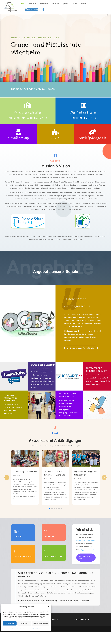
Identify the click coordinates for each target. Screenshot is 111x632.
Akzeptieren (10, 623)
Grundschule (32, 4)
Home (22, 4)
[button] (48, 607)
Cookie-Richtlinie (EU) (81, 620)
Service (74, 4)
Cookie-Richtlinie (16, 628)
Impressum (38, 628)
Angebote (65, 4)
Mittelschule (44, 4)
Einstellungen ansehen (40, 623)
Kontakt (83, 4)
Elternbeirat (55, 4)
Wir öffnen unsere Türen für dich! (81, 348)
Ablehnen (24, 623)
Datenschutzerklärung (28, 628)
